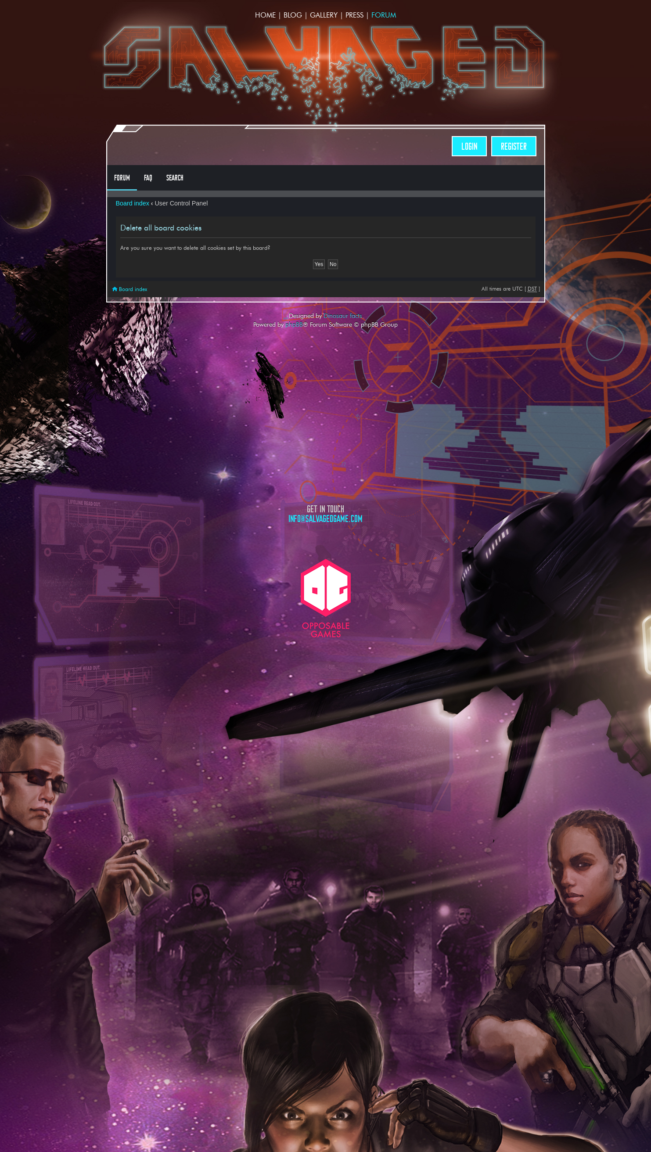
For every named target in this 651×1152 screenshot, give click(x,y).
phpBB (294, 324)
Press (354, 15)
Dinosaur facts (343, 316)
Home (265, 15)
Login (469, 146)
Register (514, 146)
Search (174, 177)
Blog (293, 15)
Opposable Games (326, 598)
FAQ (148, 177)
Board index (132, 203)
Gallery (324, 15)
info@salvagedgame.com (325, 518)
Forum (383, 15)
